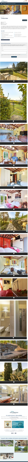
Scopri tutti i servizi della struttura (5, 39)
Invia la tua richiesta (14, 56)
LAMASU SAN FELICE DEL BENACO (5, 442)
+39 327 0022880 (8, 45)
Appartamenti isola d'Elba (11, 3)
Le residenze (4, 3)
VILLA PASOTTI (17, 447)
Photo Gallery (24, 20)
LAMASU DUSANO (16, 442)
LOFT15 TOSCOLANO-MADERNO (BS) (5, 454)
